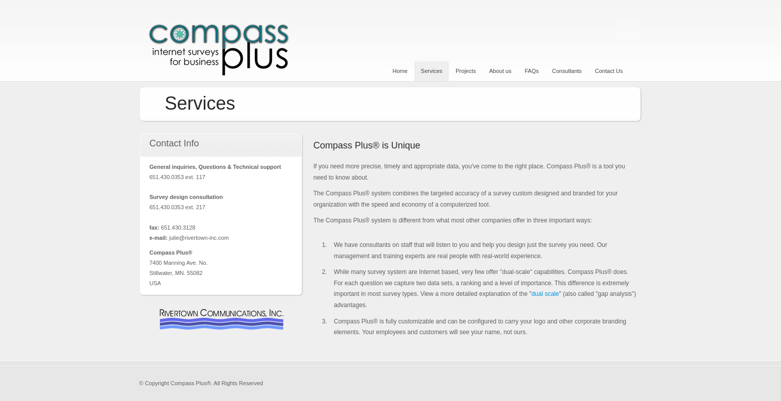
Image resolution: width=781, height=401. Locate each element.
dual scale (545, 293)
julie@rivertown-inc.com (199, 238)
